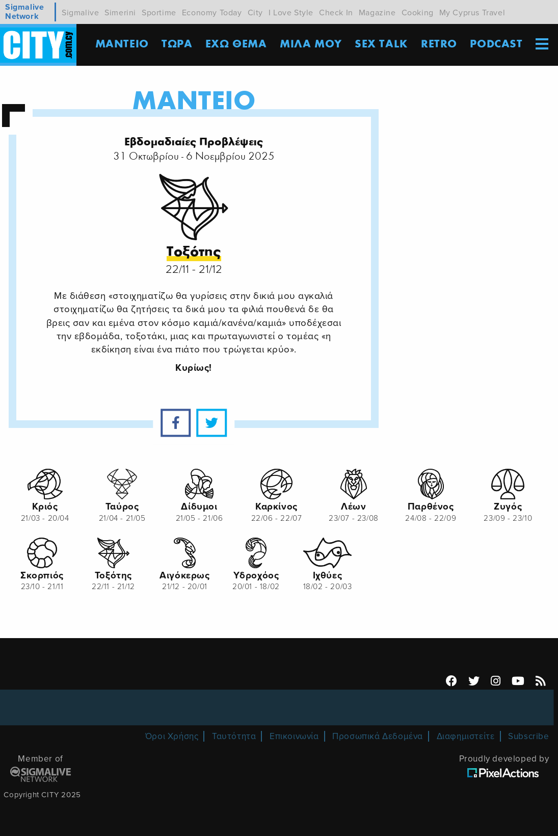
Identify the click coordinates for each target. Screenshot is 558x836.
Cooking (418, 13)
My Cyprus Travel (472, 13)
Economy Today (212, 13)
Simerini (120, 13)
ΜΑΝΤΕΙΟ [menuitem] (122, 44)
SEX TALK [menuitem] (381, 44)
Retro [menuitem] (439, 44)
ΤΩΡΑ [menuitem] (177, 44)
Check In (336, 13)
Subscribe (528, 736)
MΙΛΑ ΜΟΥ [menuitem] (311, 44)
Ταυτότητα (234, 736)
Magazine (377, 13)
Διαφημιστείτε (466, 736)
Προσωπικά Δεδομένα (377, 736)
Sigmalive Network (24, 12)
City (255, 13)
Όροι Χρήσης (172, 736)
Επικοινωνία (294, 736)
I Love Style (291, 13)
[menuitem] (542, 45)
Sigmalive (80, 13)
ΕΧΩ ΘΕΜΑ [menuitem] (236, 44)
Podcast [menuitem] (496, 44)
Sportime (159, 13)
